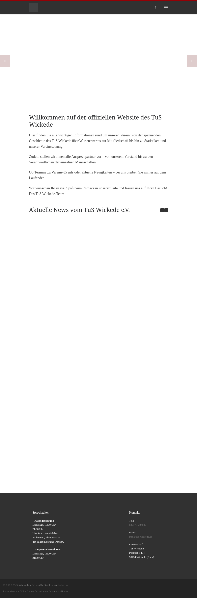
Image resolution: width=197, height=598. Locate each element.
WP (22, 591)
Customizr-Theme (58, 591)
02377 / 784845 (137, 524)
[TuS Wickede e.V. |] (33, 7)
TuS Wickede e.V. (24, 585)
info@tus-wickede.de (140, 536)
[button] (166, 210)
